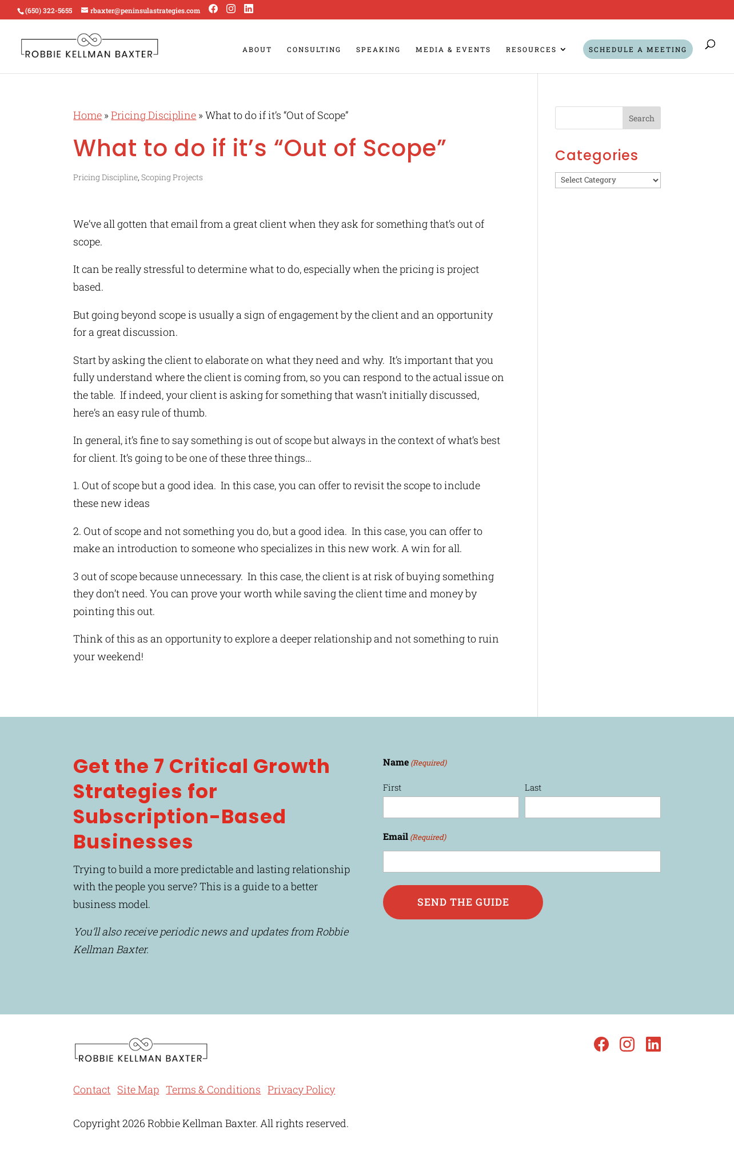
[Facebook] (213, 9)
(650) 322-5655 (48, 10)
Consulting (314, 49)
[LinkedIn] (248, 9)
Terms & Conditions (213, 1089)
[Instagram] (231, 9)
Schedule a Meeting (638, 49)
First (392, 787)
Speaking (378, 49)
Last (533, 787)
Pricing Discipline (153, 115)
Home (87, 115)
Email (414, 837)
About (257, 49)
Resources (531, 49)
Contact (91, 1089)
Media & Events (453, 49)
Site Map (138, 1089)
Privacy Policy (301, 1089)
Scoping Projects (172, 177)
